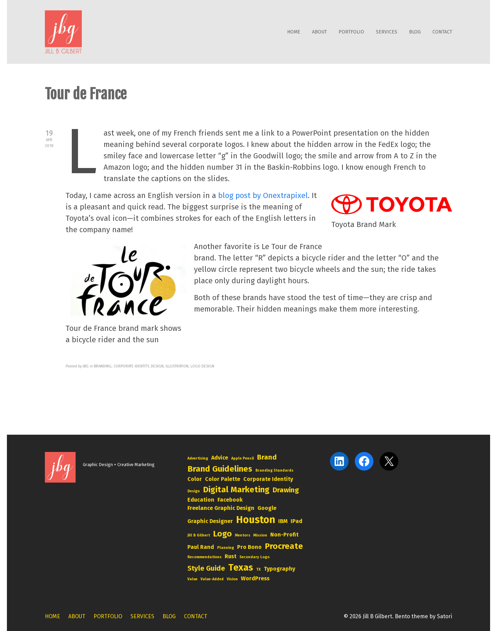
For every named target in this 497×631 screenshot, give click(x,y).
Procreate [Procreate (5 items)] (284, 546)
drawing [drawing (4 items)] (286, 490)
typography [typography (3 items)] (279, 568)
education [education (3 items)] (200, 499)
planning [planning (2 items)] (225, 547)
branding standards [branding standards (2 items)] (274, 470)
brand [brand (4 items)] (267, 457)
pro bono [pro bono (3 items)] (249, 547)
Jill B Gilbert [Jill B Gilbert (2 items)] (198, 535)
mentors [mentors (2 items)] (242, 535)
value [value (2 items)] (192, 579)
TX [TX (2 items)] (258, 569)
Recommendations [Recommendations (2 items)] (204, 557)
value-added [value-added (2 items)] (212, 579)
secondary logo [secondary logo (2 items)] (255, 557)
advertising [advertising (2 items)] (197, 458)
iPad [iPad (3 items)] (296, 521)
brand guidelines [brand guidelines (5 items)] (219, 469)
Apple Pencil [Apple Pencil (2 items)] (242, 458)
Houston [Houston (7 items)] (255, 520)
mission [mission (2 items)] (260, 535)
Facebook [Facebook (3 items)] (230, 499)
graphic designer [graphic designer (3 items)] (210, 521)
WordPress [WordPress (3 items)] (255, 578)
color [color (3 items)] (194, 479)
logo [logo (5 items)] (222, 534)
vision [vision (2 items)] (232, 579)
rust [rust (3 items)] (230, 556)
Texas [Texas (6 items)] (240, 567)
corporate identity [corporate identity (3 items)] (268, 479)
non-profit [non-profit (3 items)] (284, 534)
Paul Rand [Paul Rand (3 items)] (200, 547)
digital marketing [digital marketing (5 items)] (236, 489)
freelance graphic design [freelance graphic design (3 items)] (220, 508)
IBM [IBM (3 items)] (283, 521)
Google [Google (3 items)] (266, 508)
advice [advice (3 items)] (219, 457)
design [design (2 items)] (193, 491)
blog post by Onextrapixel (263, 195)
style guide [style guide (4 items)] (206, 568)
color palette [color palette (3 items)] (222, 479)
